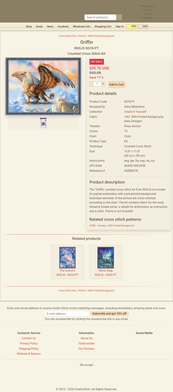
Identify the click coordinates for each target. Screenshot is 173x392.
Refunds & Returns (29, 353)
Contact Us (29, 338)
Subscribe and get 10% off (109, 313)
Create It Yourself (135, 111)
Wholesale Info (81, 26)
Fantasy (102, 225)
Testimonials (86, 343)
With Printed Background (121, 225)
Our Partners (86, 348)
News (50, 26)
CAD (143, 26)
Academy (63, 26)
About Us (86, 338)
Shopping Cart (103, 26)
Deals (39, 26)
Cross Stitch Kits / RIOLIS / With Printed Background (86, 36)
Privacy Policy (29, 343)
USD (132, 26)
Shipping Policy (29, 348)
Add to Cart (116, 84)
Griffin (92, 225)
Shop (29, 26)
